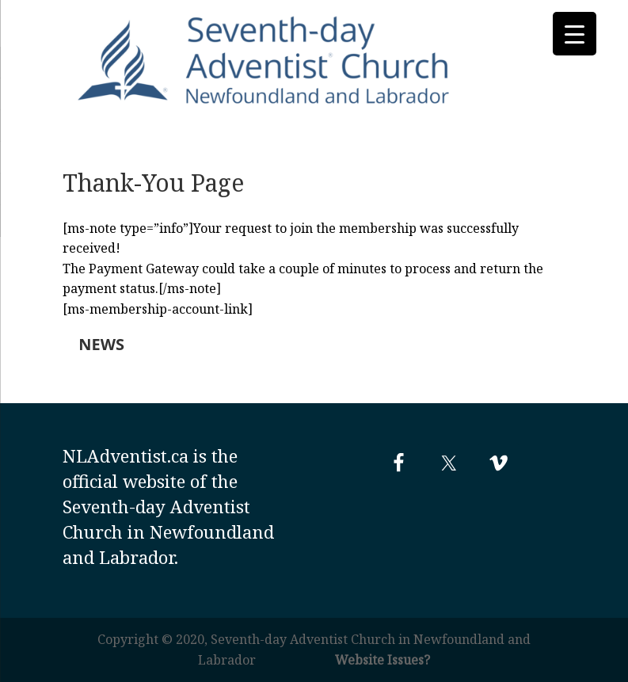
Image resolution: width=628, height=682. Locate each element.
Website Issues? (382, 660)
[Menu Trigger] (574, 33)
